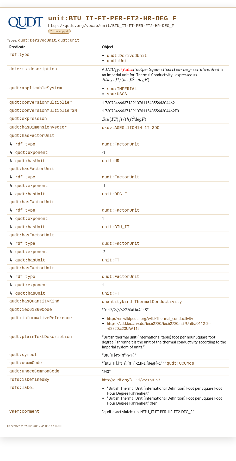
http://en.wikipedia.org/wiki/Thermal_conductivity (150, 338)
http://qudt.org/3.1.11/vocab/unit (131, 402)
